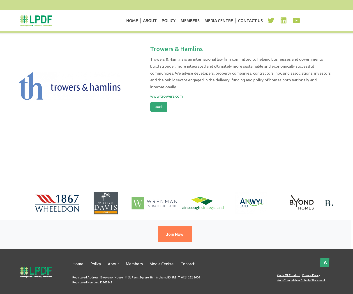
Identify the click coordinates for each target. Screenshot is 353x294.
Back (159, 107)
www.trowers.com (166, 96)
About (150, 20)
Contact (187, 264)
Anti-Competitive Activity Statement (301, 280)
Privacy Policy (311, 275)
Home (132, 20)
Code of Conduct (288, 275)
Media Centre (219, 20)
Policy (169, 20)
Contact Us (250, 20)
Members (190, 20)
